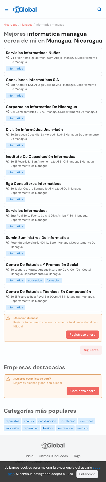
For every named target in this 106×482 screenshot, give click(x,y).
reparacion (31, 428)
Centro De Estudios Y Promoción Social (42, 264)
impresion (12, 428)
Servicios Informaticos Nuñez (33, 52)
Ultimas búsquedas (53, 456)
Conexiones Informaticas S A (32, 79)
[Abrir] (6, 9)
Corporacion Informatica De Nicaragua (41, 106)
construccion (47, 421)
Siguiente (91, 350)
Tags (76, 456)
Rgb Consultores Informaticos (33, 183)
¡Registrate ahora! (82, 334)
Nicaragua (10, 25)
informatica (15, 68)
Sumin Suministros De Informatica (37, 237)
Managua (26, 25)
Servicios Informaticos (27, 210)
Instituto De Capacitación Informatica (40, 156)
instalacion (68, 421)
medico (82, 428)
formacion (53, 280)
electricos (86, 421)
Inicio (29, 456)
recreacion (65, 428)
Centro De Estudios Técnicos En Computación (48, 291)
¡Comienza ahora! (82, 391)
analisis (29, 421)
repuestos (12, 421)
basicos (48, 428)
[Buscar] (99, 9)
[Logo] (25, 9)
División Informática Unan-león (34, 129)
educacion (35, 280)
